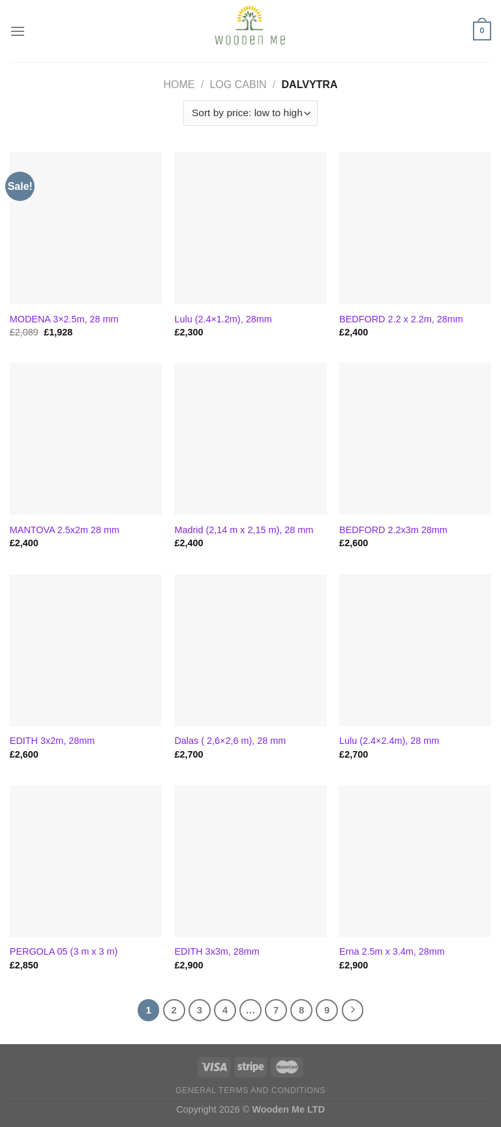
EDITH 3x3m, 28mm (216, 951)
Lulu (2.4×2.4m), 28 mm (389, 740)
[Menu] (17, 31)
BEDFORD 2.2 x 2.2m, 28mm (401, 319)
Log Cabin (237, 84)
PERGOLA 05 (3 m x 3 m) (64, 951)
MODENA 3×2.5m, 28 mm (64, 319)
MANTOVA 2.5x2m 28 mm (64, 530)
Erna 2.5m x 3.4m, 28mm (392, 951)
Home (179, 84)
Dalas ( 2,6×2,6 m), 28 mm (230, 740)
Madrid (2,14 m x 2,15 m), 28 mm (243, 530)
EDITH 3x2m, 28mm (52, 740)
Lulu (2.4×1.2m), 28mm (222, 319)
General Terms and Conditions (250, 1090)
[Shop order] (250, 113)
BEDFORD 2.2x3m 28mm (393, 530)
